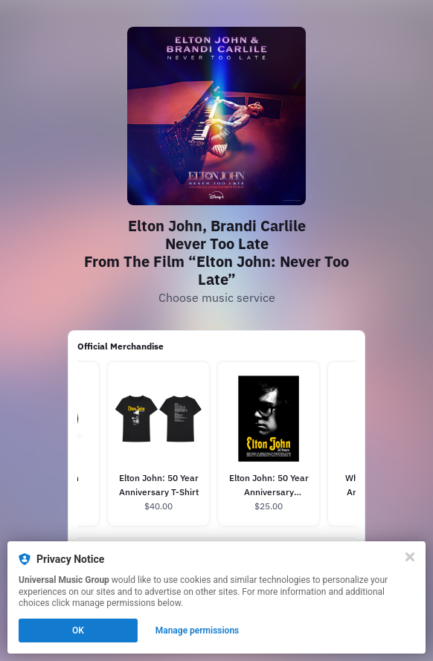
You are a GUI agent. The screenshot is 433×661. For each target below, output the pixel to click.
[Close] (410, 557)
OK (78, 630)
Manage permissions (197, 630)
